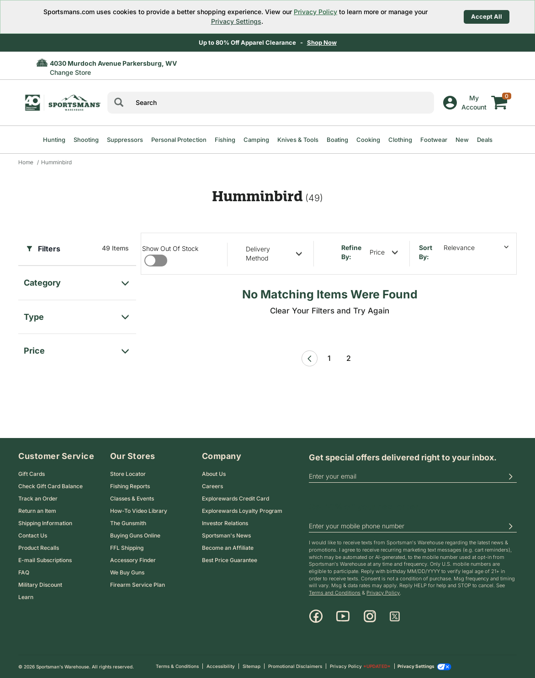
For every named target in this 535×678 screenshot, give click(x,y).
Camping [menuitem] (256, 139)
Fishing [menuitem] (225, 139)
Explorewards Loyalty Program (242, 510)
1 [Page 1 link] (329, 358)
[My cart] (499, 96)
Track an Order (38, 498)
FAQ (23, 572)
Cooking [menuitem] (368, 139)
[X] (395, 616)
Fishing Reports (130, 486)
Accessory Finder (133, 560)
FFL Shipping (126, 547)
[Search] (118, 103)
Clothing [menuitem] (400, 139)
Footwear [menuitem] (433, 139)
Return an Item (37, 510)
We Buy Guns (127, 572)
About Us (214, 473)
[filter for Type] (77, 314)
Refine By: (351, 252)
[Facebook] (316, 616)
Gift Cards (31, 473)
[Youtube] (343, 616)
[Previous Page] (310, 358)
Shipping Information (45, 523)
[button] (510, 476)
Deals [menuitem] (485, 139)
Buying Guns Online (135, 535)
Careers (212, 486)
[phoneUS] (413, 526)
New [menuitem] (462, 139)
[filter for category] (77, 280)
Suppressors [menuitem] (125, 139)
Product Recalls (38, 547)
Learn (25, 597)
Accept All (486, 16)
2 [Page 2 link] (348, 358)
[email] (413, 476)
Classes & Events (132, 498)
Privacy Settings (236, 21)
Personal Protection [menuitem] (179, 139)
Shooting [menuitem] (86, 139)
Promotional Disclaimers (295, 666)
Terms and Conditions (334, 592)
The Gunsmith (128, 523)
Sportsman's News (226, 535)
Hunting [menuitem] (54, 139)
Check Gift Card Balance (50, 486)
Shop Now (322, 42)
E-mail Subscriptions (45, 560)
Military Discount (40, 584)
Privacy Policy (315, 12)
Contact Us (32, 535)
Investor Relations (225, 523)
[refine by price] (384, 252)
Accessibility (221, 666)
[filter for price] (77, 348)
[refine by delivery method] (274, 253)
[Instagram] (370, 616)
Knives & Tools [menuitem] (297, 139)
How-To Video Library (138, 510)
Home (25, 162)
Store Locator (128, 473)
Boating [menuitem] (337, 139)
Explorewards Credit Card (235, 498)
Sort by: (425, 252)
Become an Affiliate (228, 547)
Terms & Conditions (177, 666)
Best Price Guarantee (229, 560)
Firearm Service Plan (137, 584)
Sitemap (251, 666)
